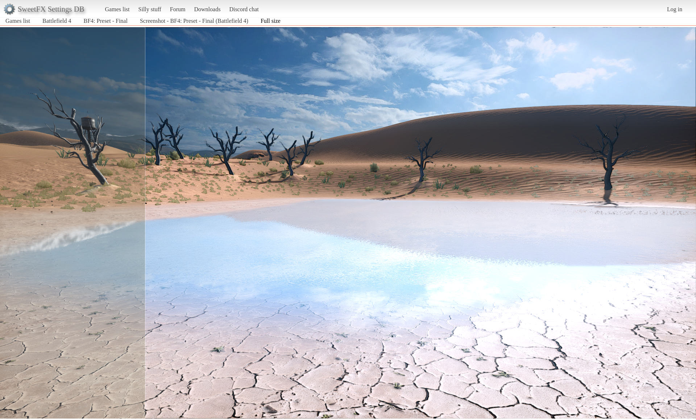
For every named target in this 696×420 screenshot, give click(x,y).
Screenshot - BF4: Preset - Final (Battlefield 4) (194, 21)
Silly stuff (149, 9)
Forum (178, 9)
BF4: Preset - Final (106, 21)
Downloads (207, 9)
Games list (117, 9)
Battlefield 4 (56, 21)
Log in (674, 9)
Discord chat (243, 9)
